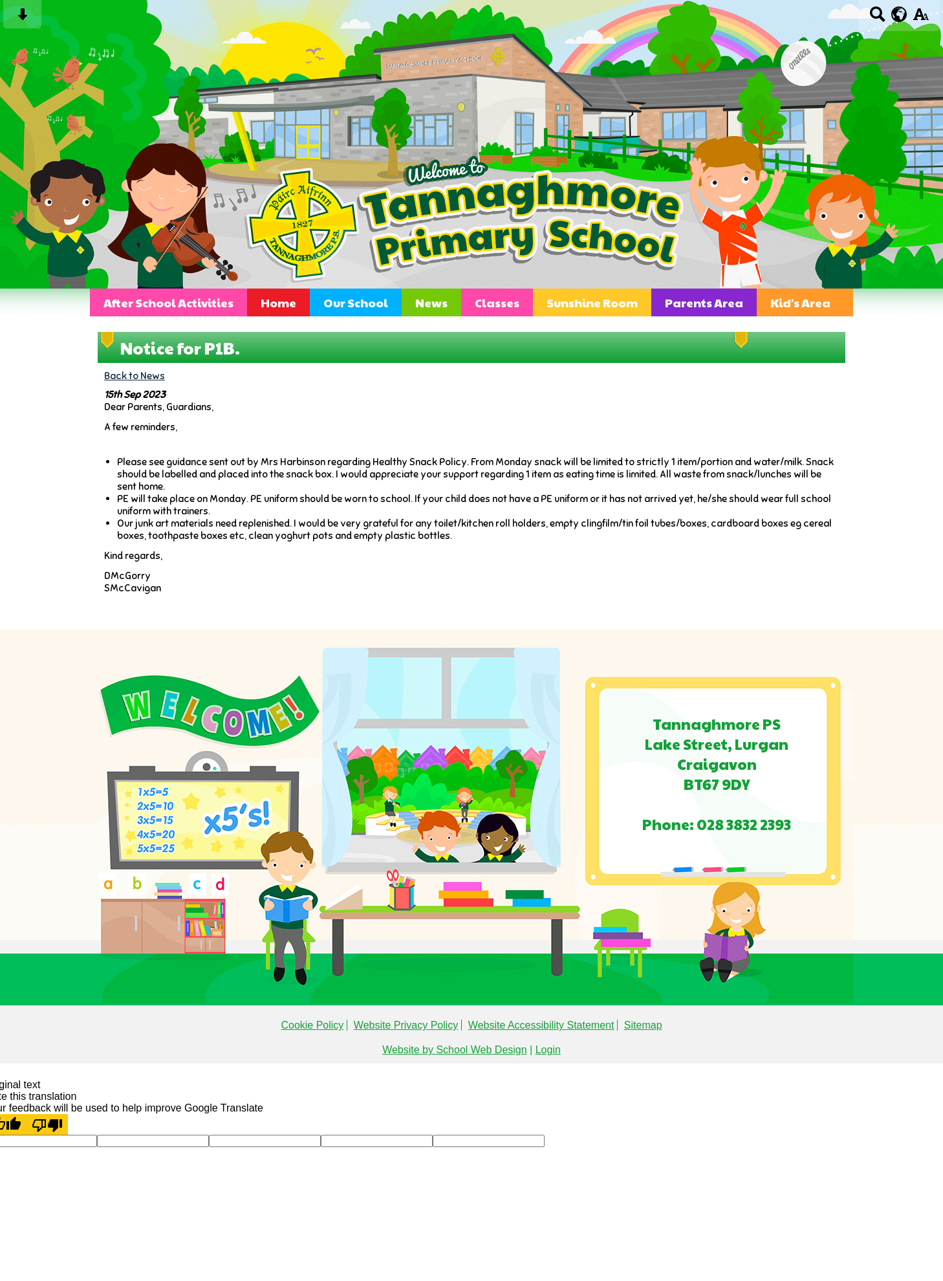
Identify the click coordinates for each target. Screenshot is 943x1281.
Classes (497, 302)
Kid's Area (800, 302)
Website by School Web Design (454, 1049)
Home (278, 302)
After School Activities (168, 302)
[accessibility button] (920, 18)
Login (548, 1049)
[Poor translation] (47, 1124)
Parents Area (704, 302)
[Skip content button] (22, 18)
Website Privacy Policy (406, 1025)
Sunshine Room (592, 302)
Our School (355, 302)
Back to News (134, 375)
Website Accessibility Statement (541, 1025)
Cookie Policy (312, 1025)
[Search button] (877, 18)
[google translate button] (899, 14)
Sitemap (643, 1025)
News (431, 302)
